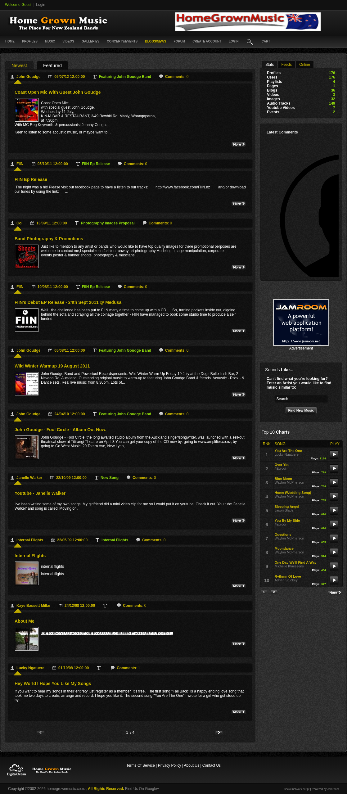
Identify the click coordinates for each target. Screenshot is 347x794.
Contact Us (211, 765)
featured (52, 65)
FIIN (20, 164)
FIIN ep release (31, 179)
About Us (191, 765)
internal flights (29, 540)
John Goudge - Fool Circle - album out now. (60, 429)
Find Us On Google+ (142, 789)
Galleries (90, 41)
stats (269, 64)
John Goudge (28, 76)
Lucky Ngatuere (30, 668)
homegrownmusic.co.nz (66, 789)
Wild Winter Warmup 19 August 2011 (52, 365)
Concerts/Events (122, 41)
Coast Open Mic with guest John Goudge (58, 92)
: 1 (128, 668)
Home (10, 41)
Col (19, 223)
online (304, 64)
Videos (68, 41)
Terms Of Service (140, 765)
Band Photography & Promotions (49, 238)
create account (206, 41)
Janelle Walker (29, 478)
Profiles (30, 41)
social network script (296, 789)
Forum (179, 41)
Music (50, 41)
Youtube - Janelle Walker (40, 493)
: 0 (176, 76)
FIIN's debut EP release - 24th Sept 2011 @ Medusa (68, 302)
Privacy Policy (169, 765)
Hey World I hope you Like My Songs (53, 683)
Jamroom (333, 789)
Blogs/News (155, 41)
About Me (24, 621)
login (234, 41)
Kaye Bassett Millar (33, 605)
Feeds (287, 64)
